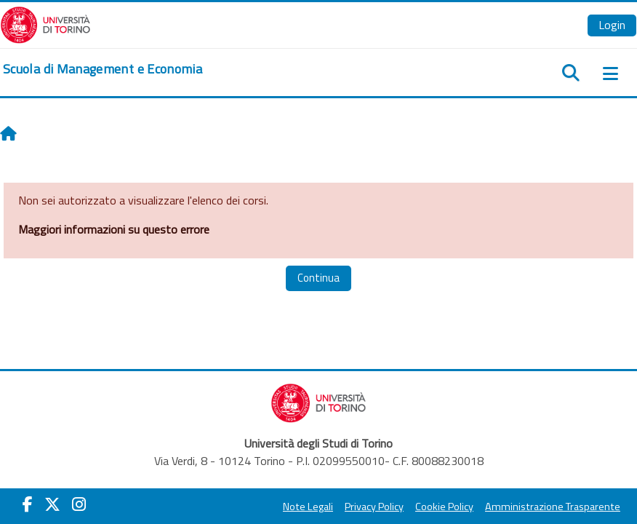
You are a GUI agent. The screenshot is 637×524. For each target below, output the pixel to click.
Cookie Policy (444, 507)
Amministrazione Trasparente (552, 507)
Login (611, 24)
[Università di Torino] (45, 23)
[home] (102, 69)
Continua (318, 277)
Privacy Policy (374, 507)
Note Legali (308, 507)
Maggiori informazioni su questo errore (113, 229)
